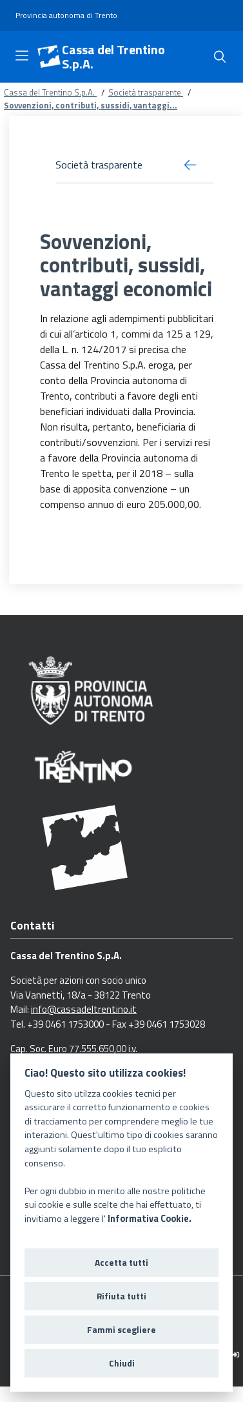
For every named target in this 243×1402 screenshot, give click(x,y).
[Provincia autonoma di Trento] (66, 16)
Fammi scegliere (121, 1329)
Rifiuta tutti (121, 1296)
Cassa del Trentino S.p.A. (113, 57)
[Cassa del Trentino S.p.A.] (49, 57)
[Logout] (235, 1354)
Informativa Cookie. (149, 1219)
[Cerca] (220, 57)
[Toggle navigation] (22, 55)
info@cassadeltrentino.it (84, 1009)
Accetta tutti (121, 1262)
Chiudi (122, 1363)
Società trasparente (145, 92)
